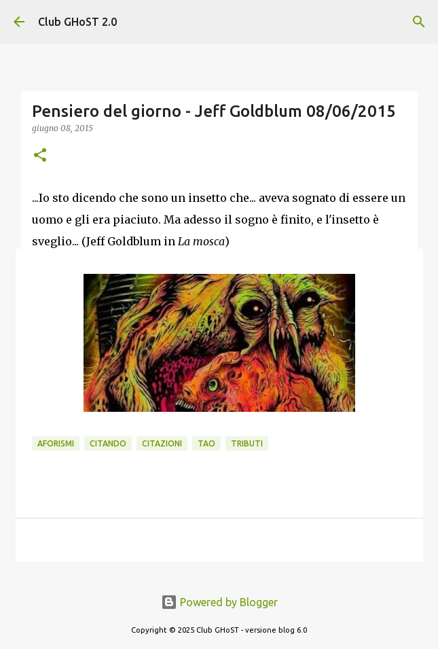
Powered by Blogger (219, 602)
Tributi (247, 443)
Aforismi (55, 443)
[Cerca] (419, 21)
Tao (206, 443)
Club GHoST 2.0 (77, 22)
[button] (40, 156)
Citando (108, 443)
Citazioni (162, 443)
